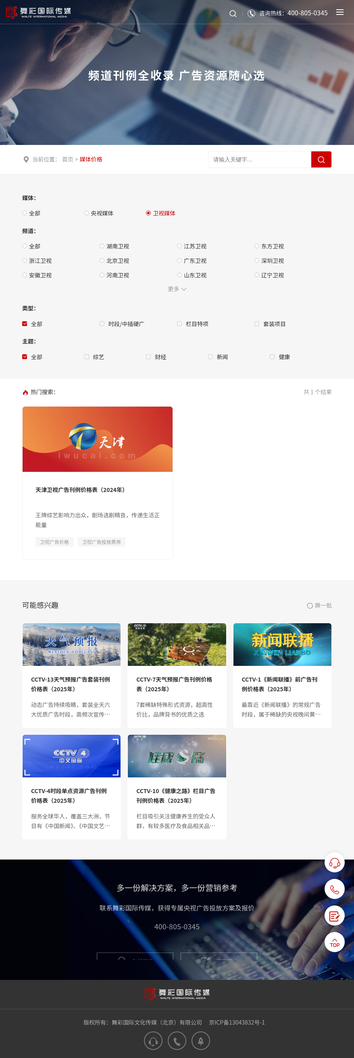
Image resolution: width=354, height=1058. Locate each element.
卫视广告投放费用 (101, 541)
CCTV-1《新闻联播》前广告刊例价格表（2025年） (280, 684)
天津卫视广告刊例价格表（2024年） (81, 490)
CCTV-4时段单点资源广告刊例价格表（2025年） (69, 795)
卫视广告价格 (54, 541)
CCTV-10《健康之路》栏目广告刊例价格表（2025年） (175, 795)
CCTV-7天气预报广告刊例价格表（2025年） (174, 684)
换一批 (319, 606)
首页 (67, 159)
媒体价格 (91, 159)
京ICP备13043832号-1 (237, 1022)
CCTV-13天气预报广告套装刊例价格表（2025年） (70, 684)
